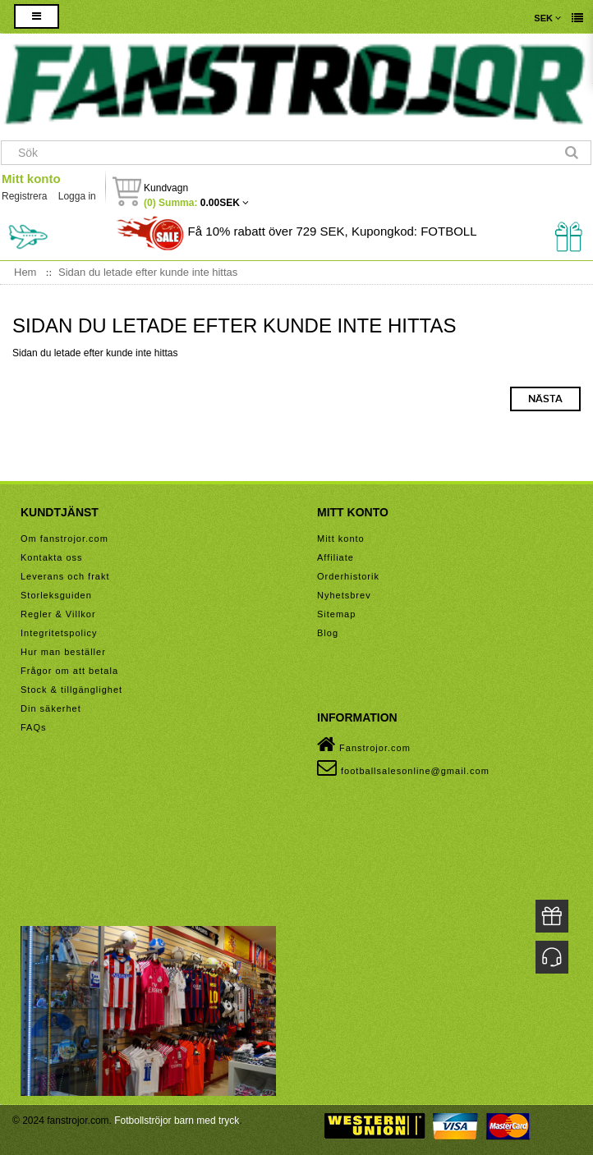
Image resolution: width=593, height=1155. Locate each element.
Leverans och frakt (65, 576)
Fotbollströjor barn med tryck (176, 1120)
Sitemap (336, 614)
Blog (327, 633)
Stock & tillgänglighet (71, 689)
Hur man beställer (63, 652)
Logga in (77, 196)
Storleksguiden (56, 595)
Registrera (24, 196)
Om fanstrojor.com (64, 538)
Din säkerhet (51, 708)
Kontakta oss (52, 557)
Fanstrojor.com (364, 744)
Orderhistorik (348, 576)
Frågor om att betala (69, 671)
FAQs (34, 727)
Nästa (545, 399)
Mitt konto (31, 179)
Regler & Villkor (58, 614)
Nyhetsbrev (344, 595)
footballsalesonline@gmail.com (403, 767)
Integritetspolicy (59, 633)
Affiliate (335, 557)
